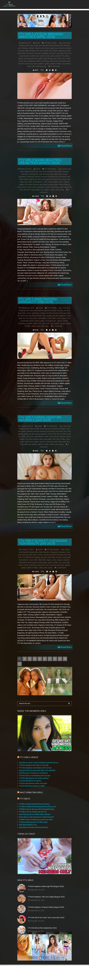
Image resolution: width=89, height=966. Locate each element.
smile (29, 187)
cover (68, 429)
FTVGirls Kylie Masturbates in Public (32, 786)
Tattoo (60, 442)
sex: (63, 58)
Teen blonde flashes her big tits (30, 781)
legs (64, 179)
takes (66, 187)
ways (29, 66)
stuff (51, 61)
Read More (66, 145)
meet (45, 182)
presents (34, 58)
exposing (30, 177)
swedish (29, 323)
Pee (63, 56)
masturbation (24, 56)
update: (41, 64)
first (37, 51)
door (19, 431)
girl (65, 51)
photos (20, 58)
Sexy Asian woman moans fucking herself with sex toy (38, 763)
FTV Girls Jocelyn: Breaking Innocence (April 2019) (41, 35)
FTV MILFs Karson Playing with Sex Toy (33, 812)
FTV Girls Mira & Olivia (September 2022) (42, 928)
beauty (32, 552)
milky (39, 560)
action (64, 169)
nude (47, 56)
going (44, 179)
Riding (61, 184)
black (52, 45)
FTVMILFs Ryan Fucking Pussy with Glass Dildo (36, 820)
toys (31, 64)
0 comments (55, 66)
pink (25, 58)
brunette (46, 552)
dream (65, 174)
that (68, 61)
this (19, 64)
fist (30, 316)
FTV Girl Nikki (52, 308)
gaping (61, 51)
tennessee (63, 61)
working (38, 66)
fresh (21, 179)
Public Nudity (47, 58)
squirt (25, 61)
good (19, 53)
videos (68, 64)
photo (67, 56)
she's (25, 187)
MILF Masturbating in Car (28, 825)
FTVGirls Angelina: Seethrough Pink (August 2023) (46, 886)
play (29, 58)
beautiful (46, 45)
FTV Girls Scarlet (53, 549)
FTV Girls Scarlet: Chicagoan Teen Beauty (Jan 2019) (43, 542)
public (40, 58)
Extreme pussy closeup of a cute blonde (33, 773)
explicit (42, 313)
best (49, 429)
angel (36, 45)
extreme (62, 48)
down (47, 48)
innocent (37, 53)
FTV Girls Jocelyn (50, 43)
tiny (59, 565)
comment (24, 174)
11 (19, 664)
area (40, 45)
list (27, 318)
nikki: (54, 318)
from (50, 51)
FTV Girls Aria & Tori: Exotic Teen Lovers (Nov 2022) (46, 918)
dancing (46, 174)
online (52, 56)
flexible (39, 316)
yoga (47, 326)
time (23, 64)
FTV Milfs (25, 798)
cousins (37, 48)
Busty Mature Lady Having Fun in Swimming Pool (36, 817)
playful (45, 184)
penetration (25, 321)
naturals (62, 436)
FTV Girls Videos (29, 757)
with (33, 66)
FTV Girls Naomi (50, 169)
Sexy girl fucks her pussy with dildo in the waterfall (37, 770)
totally (37, 190)
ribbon (63, 439)
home (60, 179)
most (37, 56)
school (59, 58)
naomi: (60, 182)
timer (44, 323)
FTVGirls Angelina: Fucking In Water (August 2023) (46, 907)
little (64, 434)
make (30, 182)
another (36, 429)
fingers (32, 51)
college (31, 48)
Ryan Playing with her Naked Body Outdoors (34, 814)
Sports (36, 442)
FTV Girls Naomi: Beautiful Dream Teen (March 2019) (40, 161)
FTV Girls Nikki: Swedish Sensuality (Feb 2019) (38, 300)
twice (36, 64)
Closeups (24, 48)
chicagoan (53, 552)
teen (21, 190)
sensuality (49, 321)
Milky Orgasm (47, 560)
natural (42, 56)
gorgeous (62, 316)
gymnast (50, 179)
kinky (20, 318)
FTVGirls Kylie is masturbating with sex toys (34, 776)
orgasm (58, 56)
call (19, 48)
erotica (40, 555)
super (39, 565)
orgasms (66, 560)
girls (69, 51)
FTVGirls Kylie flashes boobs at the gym (33, 783)
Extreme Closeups (47, 177)
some (20, 61)
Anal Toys (29, 45)
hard (55, 179)
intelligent (45, 53)
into (50, 53)
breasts (55, 429)
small (68, 58)
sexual (59, 321)
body (59, 171)
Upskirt (46, 64)
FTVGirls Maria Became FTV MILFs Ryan (33, 822)
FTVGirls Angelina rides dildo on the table (34, 765)
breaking (67, 45)
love (69, 53)
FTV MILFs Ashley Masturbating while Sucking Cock (37, 807)
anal (64, 43)
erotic (29, 313)
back (44, 171)
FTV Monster (27, 557)
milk (35, 560)
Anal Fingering (25, 171)
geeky (26, 434)
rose (67, 439)
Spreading (40, 187)
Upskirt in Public (55, 64)
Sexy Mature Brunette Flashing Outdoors (33, 827)
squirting (31, 61)
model (32, 56)
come (68, 552)
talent (35, 323)
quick (50, 562)
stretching (45, 61)
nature (68, 436)
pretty (40, 562)
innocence (30, 53)
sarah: (21, 442)
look (65, 53)
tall (70, 187)
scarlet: (55, 562)
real (54, 58)
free (41, 51)
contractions (33, 174)
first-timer (24, 316)
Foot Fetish (62, 177)
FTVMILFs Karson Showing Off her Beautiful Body (36, 809)
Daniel (37, 43)
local (69, 434)
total (27, 64)
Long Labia (60, 53)
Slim (68, 562)
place (41, 439)
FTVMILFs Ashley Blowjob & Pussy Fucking (34, 804)
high (23, 53)
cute (42, 48)
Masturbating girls (31, 792)
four (65, 431)
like (54, 53)
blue (61, 45)
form (44, 316)
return (58, 439)
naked (55, 182)
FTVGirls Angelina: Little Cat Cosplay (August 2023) (46, 897)
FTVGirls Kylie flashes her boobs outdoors (34, 778)
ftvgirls (55, 51)
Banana (40, 310)
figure (28, 51)
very (63, 64)
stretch (38, 61)
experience (54, 48)
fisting (34, 316)
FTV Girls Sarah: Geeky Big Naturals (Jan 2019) (40, 418)
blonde (56, 45)
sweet (56, 61)
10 (65, 659)
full (33, 557)
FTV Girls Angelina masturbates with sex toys (35, 768)
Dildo (55, 174)
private (50, 184)
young (44, 66)
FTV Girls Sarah (51, 426)
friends (45, 51)
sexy (64, 562)
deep (51, 174)
